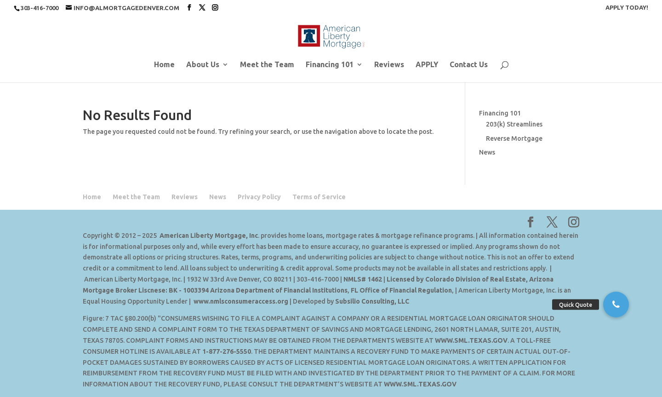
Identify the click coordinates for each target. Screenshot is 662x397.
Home (164, 65)
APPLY (427, 65)
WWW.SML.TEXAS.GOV (471, 340)
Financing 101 (330, 65)
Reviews (389, 65)
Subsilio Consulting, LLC (372, 301)
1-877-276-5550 (226, 351)
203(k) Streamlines (514, 124)
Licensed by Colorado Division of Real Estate (456, 279)
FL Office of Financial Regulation (401, 290)
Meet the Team (267, 65)
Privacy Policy (259, 197)
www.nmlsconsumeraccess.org (241, 301)
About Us (202, 65)
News (487, 152)
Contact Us (469, 65)
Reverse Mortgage (514, 138)
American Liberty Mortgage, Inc (209, 235)
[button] (616, 304)
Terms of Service (319, 197)
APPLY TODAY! (626, 8)
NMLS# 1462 (362, 279)
